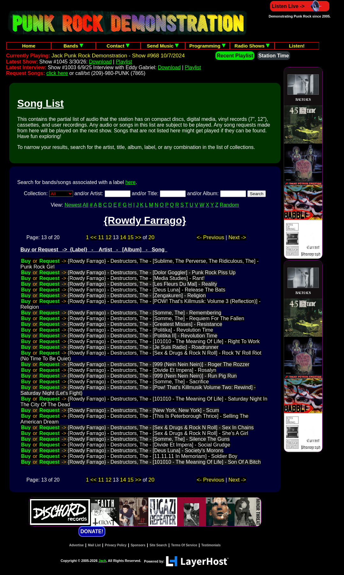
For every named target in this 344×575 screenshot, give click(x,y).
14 (123, 237)
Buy (26, 261)
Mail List (94, 545)
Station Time (273, 55)
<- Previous (210, 237)
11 (101, 237)
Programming (207, 45)
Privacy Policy (116, 545)
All (85, 205)
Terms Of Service (184, 545)
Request (49, 261)
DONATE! (91, 531)
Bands (73, 45)
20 (151, 237)
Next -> (237, 237)
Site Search (158, 545)
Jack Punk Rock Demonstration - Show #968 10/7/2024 (118, 56)
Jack (102, 561)
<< (93, 237)
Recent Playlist (235, 55)
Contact (118, 45)
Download (100, 61)
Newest (72, 205)
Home (28, 45)
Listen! (296, 45)
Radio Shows (252, 45)
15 (130, 237)
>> (138, 237)
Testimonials (211, 545)
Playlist (124, 61)
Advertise (76, 545)
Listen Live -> (300, 6)
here (130, 182)
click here (57, 73)
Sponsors (138, 545)
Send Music (163, 45)
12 (109, 237)
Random (229, 205)
